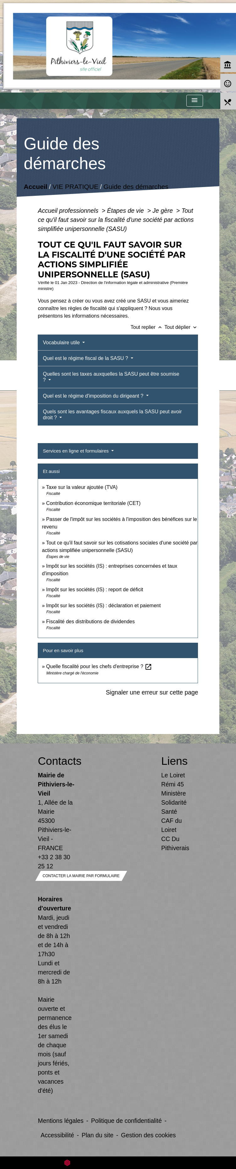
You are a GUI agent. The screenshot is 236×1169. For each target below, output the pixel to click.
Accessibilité (57, 1135)
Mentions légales (61, 1120)
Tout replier (148, 327)
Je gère (163, 210)
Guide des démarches (135, 186)
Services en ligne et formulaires (76, 450)
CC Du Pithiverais (175, 843)
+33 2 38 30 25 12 (54, 862)
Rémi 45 (172, 784)
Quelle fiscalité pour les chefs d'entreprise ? (99, 666)
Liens (174, 761)
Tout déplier (181, 327)
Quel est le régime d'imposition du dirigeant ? (94, 396)
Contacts (56, 761)
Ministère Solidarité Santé (174, 802)
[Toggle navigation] (194, 101)
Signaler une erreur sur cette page (152, 692)
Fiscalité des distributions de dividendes (90, 621)
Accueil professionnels (69, 210)
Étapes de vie (126, 210)
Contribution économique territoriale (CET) (93, 503)
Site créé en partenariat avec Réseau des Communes (118, 1162)
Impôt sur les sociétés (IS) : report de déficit (94, 589)
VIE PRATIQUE (75, 186)
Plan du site (97, 1135)
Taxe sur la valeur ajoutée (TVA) (82, 487)
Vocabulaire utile (62, 342)
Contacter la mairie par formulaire (81, 876)
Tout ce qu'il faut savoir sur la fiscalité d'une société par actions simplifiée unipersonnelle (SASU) (116, 219)
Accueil (35, 186)
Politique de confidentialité (126, 1120)
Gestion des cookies (148, 1135)
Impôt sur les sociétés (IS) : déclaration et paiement (103, 605)
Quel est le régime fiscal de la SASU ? (86, 358)
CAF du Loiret (171, 825)
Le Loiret (173, 775)
